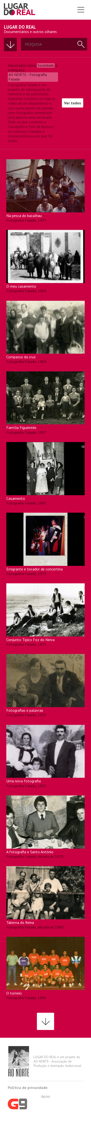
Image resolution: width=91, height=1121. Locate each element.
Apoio (29, 1101)
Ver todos (72, 102)
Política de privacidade (28, 1087)
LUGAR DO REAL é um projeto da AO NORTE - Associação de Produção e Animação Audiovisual (44, 1061)
